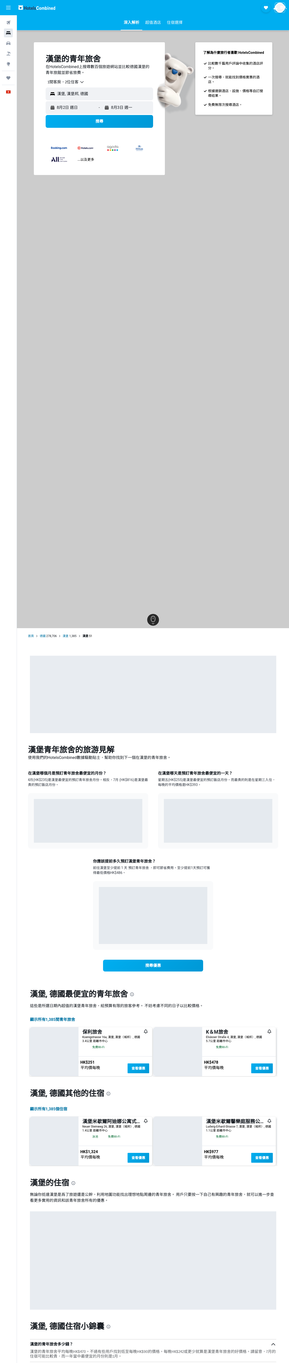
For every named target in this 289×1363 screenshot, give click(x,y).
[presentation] (132, 994)
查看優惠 (138, 1068)
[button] (8, 7)
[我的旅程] (8, 78)
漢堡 (65, 636)
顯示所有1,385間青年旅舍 (52, 1019)
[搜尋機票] (8, 23)
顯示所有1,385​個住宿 (48, 1222)
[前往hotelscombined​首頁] (37, 7)
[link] (153, 966)
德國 (43, 636)
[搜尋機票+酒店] (8, 53)
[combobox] (64, 82)
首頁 (31, 636)
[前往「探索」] (8, 64)
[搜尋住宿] (8, 33)
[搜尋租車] (8, 43)
